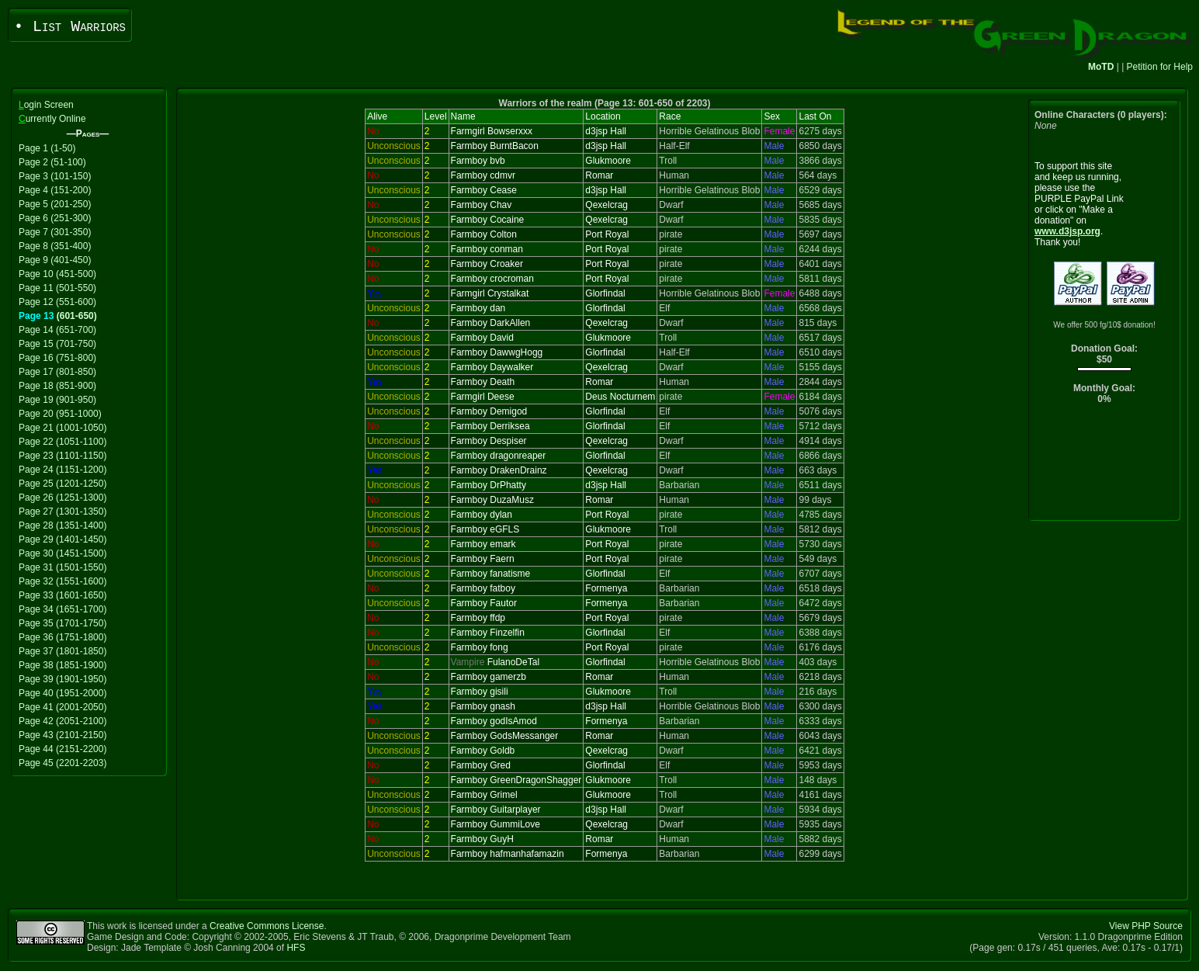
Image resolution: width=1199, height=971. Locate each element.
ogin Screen (46, 104)
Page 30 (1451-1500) (62, 553)
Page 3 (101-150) (55, 176)
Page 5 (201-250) (55, 204)
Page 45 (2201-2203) (62, 763)
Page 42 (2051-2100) (62, 721)
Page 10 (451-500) (57, 274)
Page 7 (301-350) (55, 232)
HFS (295, 947)
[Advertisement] (1104, 466)
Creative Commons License (267, 926)
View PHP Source (1146, 926)
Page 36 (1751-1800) (62, 637)
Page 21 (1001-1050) (62, 427)
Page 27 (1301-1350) (62, 511)
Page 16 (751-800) (57, 357)
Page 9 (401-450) (55, 260)
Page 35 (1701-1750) (62, 623)
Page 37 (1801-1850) (62, 651)
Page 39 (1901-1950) (62, 679)
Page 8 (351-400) (55, 246)
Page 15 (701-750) (57, 343)
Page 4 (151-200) (55, 190)
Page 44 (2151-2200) (62, 749)
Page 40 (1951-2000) (62, 693)
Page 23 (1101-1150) (62, 455)
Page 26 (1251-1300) (62, 497)
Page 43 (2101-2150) (62, 735)
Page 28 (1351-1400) (62, 525)
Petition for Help (1160, 66)
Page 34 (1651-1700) (62, 609)
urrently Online (52, 118)
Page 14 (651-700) (57, 329)
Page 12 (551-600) (57, 302)
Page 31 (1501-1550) (62, 567)
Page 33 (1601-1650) (62, 595)
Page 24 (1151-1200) (62, 469)
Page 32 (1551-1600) (62, 581)
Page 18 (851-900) (57, 385)
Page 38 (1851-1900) (62, 665)
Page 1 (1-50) (47, 148)
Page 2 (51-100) (52, 162)
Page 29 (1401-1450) (62, 539)
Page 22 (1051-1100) (62, 441)
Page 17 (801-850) (57, 371)
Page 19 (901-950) (57, 399)
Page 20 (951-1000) (60, 413)
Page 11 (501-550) (57, 288)
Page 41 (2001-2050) (62, 707)
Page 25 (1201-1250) (62, 483)
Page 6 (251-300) (55, 218)
